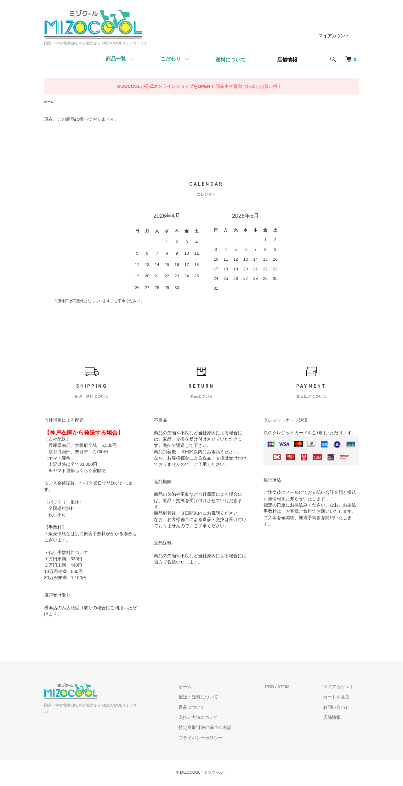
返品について (207, 707)
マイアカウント (334, 35)
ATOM (293, 687)
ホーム (49, 102)
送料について (230, 59)
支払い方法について (213, 718)
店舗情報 (337, 718)
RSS (279, 687)
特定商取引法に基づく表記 (220, 728)
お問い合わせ (341, 707)
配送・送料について (213, 697)
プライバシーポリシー (216, 738)
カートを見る (341, 697)
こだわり (171, 58)
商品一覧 (116, 58)
